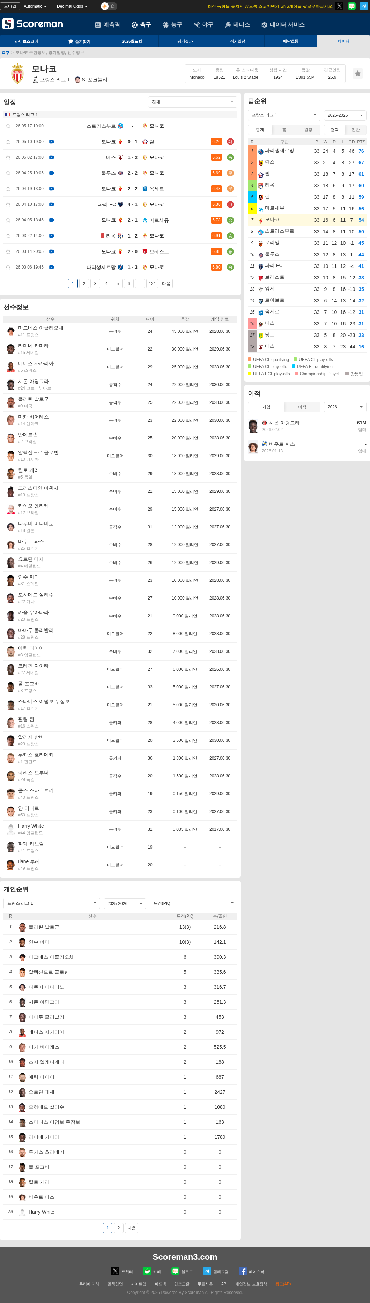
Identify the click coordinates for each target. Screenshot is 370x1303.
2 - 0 (133, 251)
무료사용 (205, 1284)
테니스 (237, 25)
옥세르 (156, 188)
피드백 (160, 1284)
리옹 (111, 236)
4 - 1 (133, 204)
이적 (302, 407)
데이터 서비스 (283, 25)
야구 (203, 25)
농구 (172, 25)
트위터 (122, 1271)
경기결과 (185, 41)
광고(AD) (283, 1284)
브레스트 (159, 251)
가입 (266, 407)
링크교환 (182, 1284)
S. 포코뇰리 (91, 79)
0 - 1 (133, 141)
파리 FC (107, 204)
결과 (335, 129)
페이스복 (251, 1271)
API (225, 1284)
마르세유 (159, 220)
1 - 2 (133, 157)
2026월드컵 (132, 41)
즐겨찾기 (79, 41)
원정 (308, 129)
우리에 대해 (89, 1284)
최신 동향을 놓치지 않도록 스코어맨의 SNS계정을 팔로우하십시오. (270, 6)
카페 (152, 1271)
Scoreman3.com (185, 1256)
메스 (111, 157)
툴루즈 (108, 173)
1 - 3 (133, 267)
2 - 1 (133, 220)
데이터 (343, 41)
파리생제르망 (101, 267)
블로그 (182, 1271)
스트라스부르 (101, 126)
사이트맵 (138, 1284)
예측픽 (107, 25)
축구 (141, 25)
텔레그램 (216, 1271)
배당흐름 (290, 41)
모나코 (156, 126)
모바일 (10, 6)
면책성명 (115, 1284)
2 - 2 (133, 173)
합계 (260, 129)
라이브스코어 (26, 41)
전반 (356, 129)
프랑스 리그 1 (50, 79)
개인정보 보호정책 (251, 1284)
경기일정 (237, 41)
